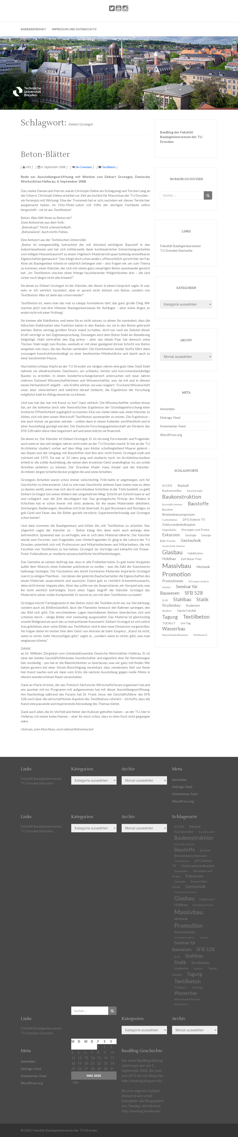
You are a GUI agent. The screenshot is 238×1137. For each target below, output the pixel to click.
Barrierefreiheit (33, 29)
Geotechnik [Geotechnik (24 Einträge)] (191, 540)
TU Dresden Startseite (176, 250)
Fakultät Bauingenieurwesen (180, 246)
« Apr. (75, 1082)
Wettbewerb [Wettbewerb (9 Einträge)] (200, 635)
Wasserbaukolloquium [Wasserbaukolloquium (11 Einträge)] (175, 634)
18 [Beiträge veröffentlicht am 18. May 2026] (73, 1063)
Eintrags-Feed (170, 417)
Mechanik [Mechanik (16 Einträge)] (203, 567)
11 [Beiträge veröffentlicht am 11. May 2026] (73, 1058)
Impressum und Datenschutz (74, 29)
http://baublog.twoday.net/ (141, 1111)
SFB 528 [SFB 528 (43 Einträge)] (194, 593)
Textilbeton (108, 167)
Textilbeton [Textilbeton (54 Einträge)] (196, 616)
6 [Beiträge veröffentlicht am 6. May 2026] (85, 1052)
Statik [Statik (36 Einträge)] (202, 599)
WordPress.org (171, 435)
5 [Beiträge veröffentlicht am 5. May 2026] (79, 1052)
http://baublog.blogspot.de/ (142, 1081)
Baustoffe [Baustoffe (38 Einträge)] (198, 503)
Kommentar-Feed (172, 426)
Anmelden (167, 409)
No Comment (82, 167)
